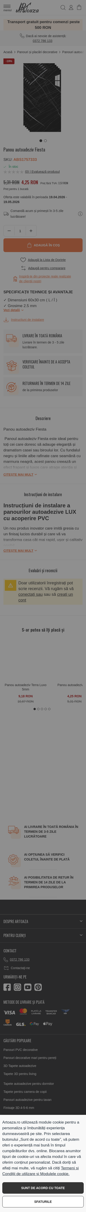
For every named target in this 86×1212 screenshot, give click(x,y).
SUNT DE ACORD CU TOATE (43, 1188)
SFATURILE (43, 1202)
